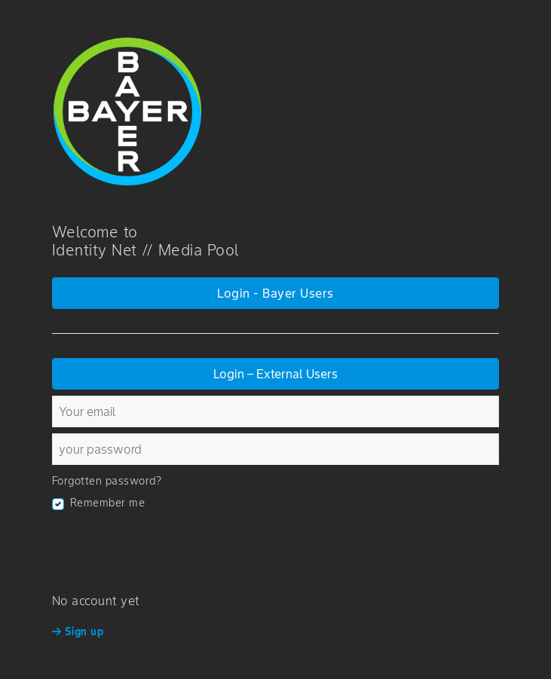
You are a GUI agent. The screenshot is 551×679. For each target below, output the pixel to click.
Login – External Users (275, 373)
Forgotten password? (107, 481)
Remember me (107, 502)
